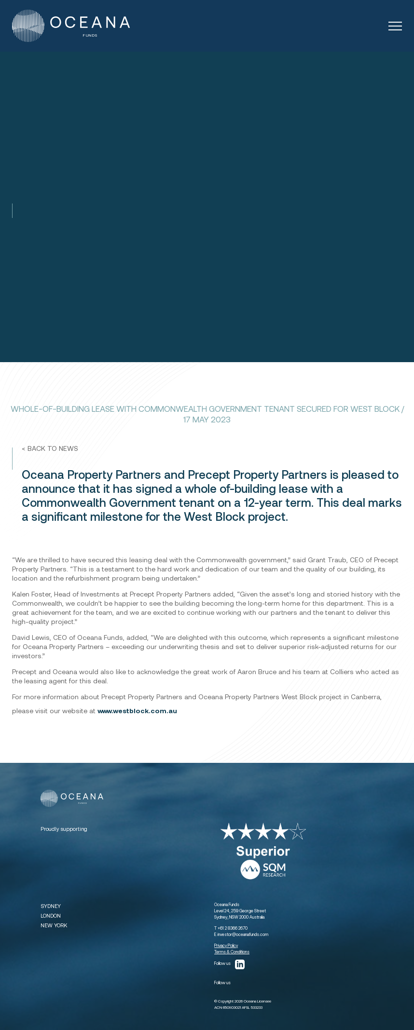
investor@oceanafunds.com (243, 934)
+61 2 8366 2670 (233, 928)
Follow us (229, 964)
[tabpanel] (207, 207)
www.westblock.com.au (137, 710)
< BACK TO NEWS (50, 448)
